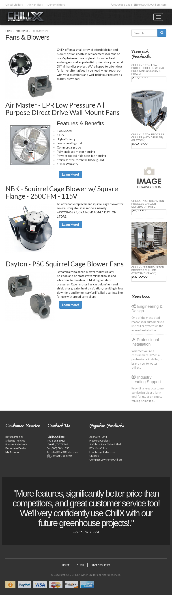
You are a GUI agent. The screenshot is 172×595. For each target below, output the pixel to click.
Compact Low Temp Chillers (106, 459)
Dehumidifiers (56, 4)
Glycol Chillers (14, 4)
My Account (12, 452)
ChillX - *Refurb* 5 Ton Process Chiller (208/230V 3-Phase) (147, 203)
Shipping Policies (15, 440)
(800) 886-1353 (122, 4)
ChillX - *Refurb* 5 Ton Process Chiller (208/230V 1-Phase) (147, 270)
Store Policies (100, 565)
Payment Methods (16, 444)
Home (8, 30)
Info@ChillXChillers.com (152, 4)
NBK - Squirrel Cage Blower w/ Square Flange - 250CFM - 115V (61, 192)
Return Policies (14, 436)
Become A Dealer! (16, 448)
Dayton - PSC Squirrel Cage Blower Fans (64, 264)
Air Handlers (35, 4)
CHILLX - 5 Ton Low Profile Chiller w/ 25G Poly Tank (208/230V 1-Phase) (147, 69)
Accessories (22, 30)
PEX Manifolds (98, 448)
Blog (80, 565)
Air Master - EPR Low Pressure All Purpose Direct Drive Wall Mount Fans (62, 108)
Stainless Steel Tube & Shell (105, 444)
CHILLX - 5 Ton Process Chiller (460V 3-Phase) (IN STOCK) (147, 137)
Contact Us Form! (61, 455)
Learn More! (70, 174)
